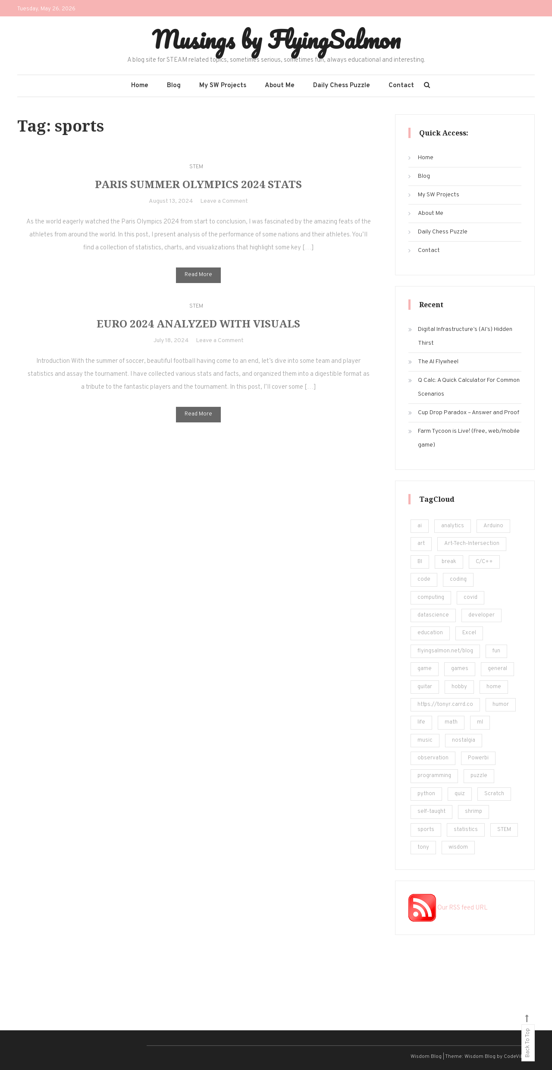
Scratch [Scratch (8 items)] (494, 793)
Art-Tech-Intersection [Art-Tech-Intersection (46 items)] (471, 543)
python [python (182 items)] (426, 793)
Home (139, 86)
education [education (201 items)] (430, 632)
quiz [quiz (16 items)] (460, 793)
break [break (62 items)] (449, 561)
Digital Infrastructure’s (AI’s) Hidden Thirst (465, 336)
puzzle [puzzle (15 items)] (478, 775)
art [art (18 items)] (421, 543)
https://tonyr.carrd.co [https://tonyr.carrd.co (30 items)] (445, 704)
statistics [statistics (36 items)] (466, 829)
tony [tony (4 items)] (423, 847)
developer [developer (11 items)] (481, 615)
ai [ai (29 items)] (419, 525)
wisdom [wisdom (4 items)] (458, 847)
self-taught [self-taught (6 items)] (431, 811)
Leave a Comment (224, 209)
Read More (198, 282)
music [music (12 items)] (425, 740)
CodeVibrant (518, 1056)
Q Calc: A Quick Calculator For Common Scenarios (469, 387)
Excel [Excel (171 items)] (469, 632)
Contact (401, 86)
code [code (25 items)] (423, 579)
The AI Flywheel (438, 361)
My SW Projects (222, 86)
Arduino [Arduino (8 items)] (493, 525)
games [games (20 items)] (459, 668)
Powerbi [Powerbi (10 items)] (478, 758)
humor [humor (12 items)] (500, 704)
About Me (280, 86)
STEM (196, 174)
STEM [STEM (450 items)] (504, 829)
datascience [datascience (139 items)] (433, 615)
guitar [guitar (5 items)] (424, 686)
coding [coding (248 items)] (458, 579)
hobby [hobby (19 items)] (459, 686)
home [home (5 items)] (493, 686)
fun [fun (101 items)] (496, 651)
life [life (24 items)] (421, 722)
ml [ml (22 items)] (480, 722)
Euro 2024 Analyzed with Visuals (198, 331)
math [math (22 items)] (451, 722)
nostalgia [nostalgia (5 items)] (463, 740)
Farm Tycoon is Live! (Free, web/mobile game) (469, 438)
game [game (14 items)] (424, 668)
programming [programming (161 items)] (434, 775)
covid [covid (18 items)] (470, 597)
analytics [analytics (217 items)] (452, 525)
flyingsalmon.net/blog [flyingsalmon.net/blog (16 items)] (445, 651)
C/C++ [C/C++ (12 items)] (484, 561)
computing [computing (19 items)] (430, 597)
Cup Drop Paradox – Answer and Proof (468, 412)
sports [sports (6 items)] (425, 829)
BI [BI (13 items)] (419, 561)
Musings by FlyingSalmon (276, 39)
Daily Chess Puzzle (341, 86)
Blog (174, 86)
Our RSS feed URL (448, 908)
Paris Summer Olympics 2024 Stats (198, 192)
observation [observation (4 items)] (432, 758)
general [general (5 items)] (497, 668)
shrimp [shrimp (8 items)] (473, 811)
